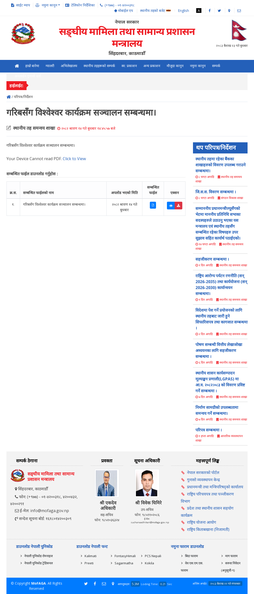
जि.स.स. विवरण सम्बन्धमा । (215, 192)
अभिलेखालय (69, 66)
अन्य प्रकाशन (151, 66)
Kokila (149, 563)
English (183, 10)
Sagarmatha (124, 563)
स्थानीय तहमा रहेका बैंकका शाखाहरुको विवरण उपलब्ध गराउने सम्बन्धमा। (220, 164)
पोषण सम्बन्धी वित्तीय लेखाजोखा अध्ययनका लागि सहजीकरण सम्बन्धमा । (218, 350)
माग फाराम (231, 556)
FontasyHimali (125, 556)
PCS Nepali (153, 556)
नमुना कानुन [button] (49, 5)
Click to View (74, 158)
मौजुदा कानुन (175, 66)
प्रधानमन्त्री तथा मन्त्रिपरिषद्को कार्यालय (215, 487)
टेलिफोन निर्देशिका (83, 5)
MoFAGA (38, 583)
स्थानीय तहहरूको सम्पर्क (99, 66)
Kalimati (90, 556)
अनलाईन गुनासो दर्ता (28, 76)
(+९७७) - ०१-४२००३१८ (119, 5)
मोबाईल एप (123, 10)
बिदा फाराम (191, 556)
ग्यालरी (50, 66)
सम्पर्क (216, 66)
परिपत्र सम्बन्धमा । (208, 430)
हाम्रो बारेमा (32, 66)
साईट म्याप (23, 5)
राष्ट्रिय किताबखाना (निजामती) (208, 529)
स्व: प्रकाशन (129, 66)
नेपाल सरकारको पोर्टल (203, 472)
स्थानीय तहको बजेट (155, 11)
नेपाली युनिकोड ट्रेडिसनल (38, 563)
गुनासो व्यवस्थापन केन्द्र (203, 479)
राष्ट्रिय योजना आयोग (201, 522)
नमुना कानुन (198, 66)
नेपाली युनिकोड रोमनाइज (38, 556)
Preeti (89, 563)
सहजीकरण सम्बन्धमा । (212, 259)
